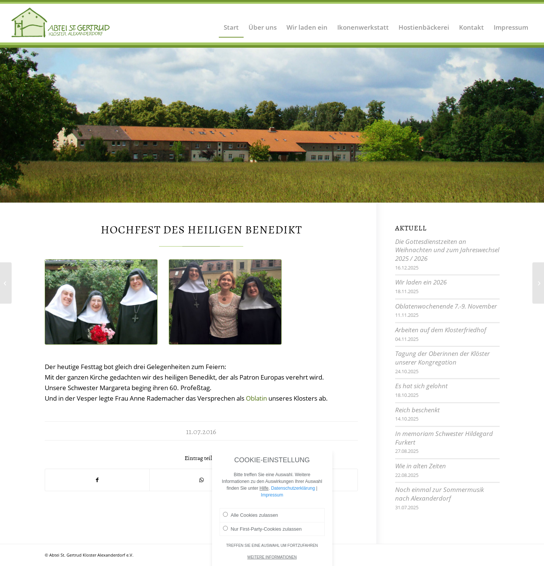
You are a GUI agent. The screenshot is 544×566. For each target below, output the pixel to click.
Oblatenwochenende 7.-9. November (446, 306)
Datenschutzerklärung (293, 491)
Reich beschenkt (417, 410)
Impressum (272, 498)
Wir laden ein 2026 (421, 282)
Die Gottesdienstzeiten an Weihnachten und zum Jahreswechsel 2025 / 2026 (447, 250)
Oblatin (256, 398)
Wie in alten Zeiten (420, 466)
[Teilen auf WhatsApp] (201, 480)
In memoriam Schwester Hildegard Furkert (444, 437)
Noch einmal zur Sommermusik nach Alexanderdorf (439, 493)
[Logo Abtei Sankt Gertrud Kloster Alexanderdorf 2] (61, 22)
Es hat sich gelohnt (421, 385)
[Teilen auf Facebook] (97, 480)
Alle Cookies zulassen (250, 518)
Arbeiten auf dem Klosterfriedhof (440, 329)
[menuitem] (231, 22)
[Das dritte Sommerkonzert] (6, 283)
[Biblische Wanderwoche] (538, 283)
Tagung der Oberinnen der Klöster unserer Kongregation (442, 357)
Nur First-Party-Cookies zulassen (262, 532)
